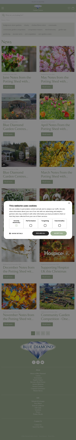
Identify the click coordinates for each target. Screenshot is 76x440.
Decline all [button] (40, 233)
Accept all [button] (58, 233)
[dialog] (38, 220)
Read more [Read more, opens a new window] (51, 216)
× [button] (69, 203)
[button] (16, 233)
